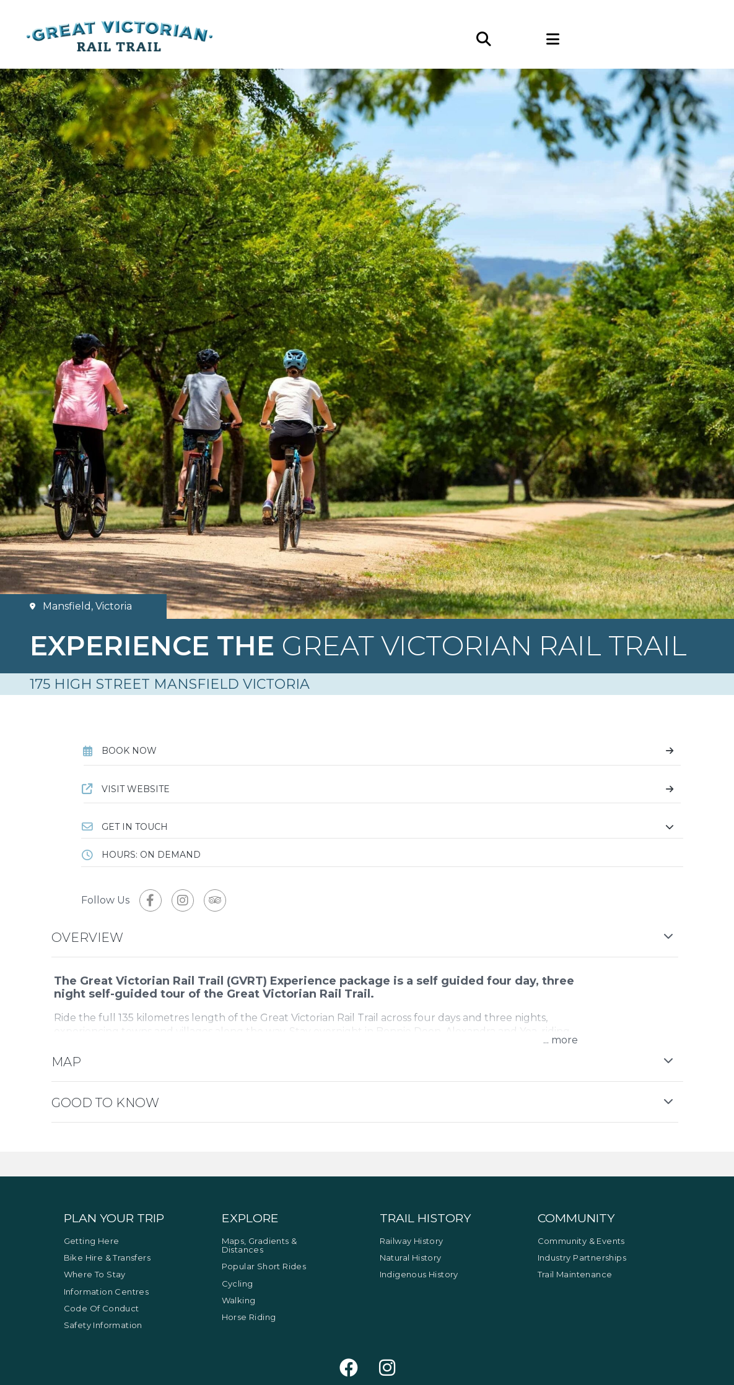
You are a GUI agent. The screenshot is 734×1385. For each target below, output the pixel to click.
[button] (382, 827)
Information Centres (106, 1292)
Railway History (411, 1241)
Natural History (411, 1257)
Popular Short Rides (264, 1266)
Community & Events (581, 1241)
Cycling (237, 1283)
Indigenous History (419, 1274)
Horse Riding (249, 1317)
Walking (239, 1300)
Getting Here (92, 1241)
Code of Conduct (101, 1308)
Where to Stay (95, 1274)
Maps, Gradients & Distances (259, 1245)
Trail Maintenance (575, 1274)
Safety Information (103, 1325)
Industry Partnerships (582, 1257)
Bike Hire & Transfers (107, 1257)
